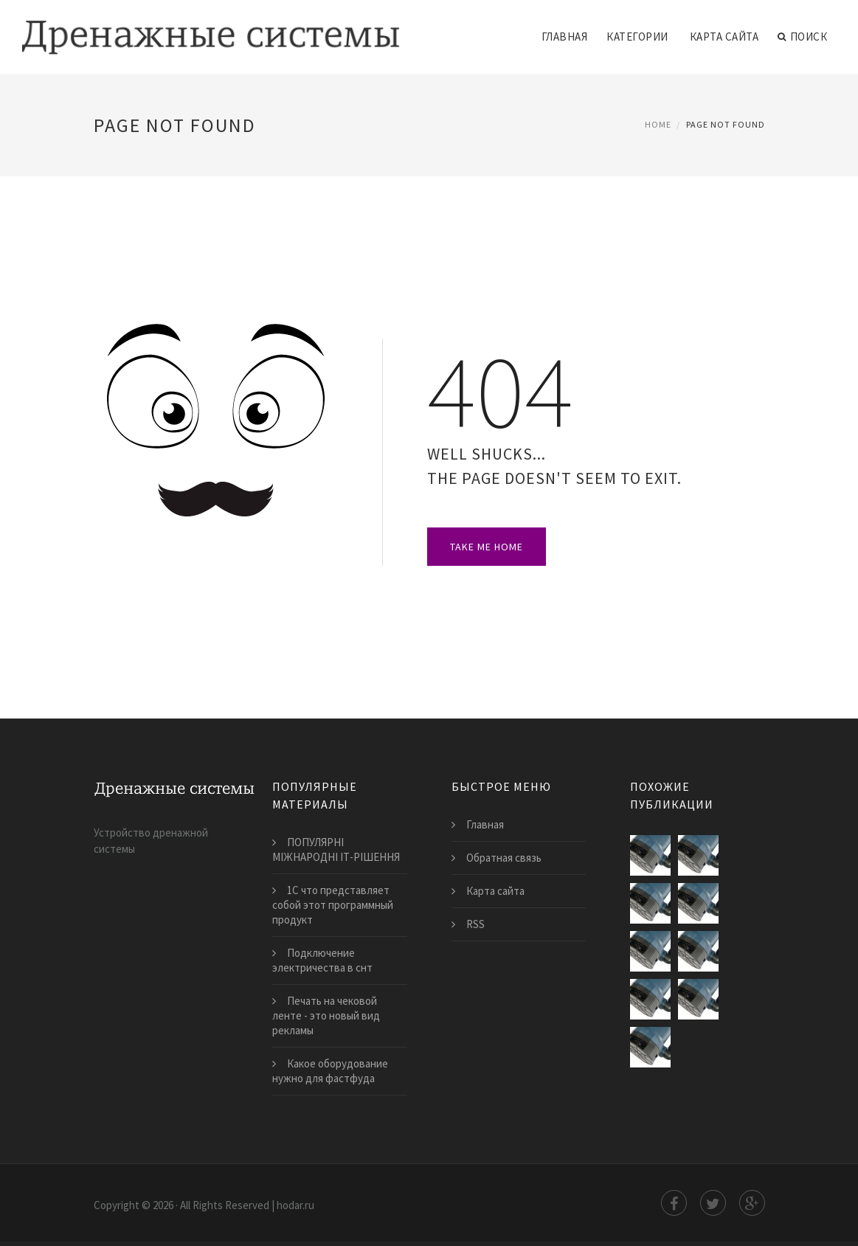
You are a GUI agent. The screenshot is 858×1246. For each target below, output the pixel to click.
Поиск (802, 37)
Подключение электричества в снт (322, 960)
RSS (475, 924)
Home (658, 124)
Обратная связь (504, 858)
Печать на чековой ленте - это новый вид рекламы (326, 1015)
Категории (637, 37)
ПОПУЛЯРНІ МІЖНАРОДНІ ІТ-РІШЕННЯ (336, 849)
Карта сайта (724, 37)
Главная (565, 37)
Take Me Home (486, 546)
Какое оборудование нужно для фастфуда (330, 1070)
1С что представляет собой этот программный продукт (332, 905)
